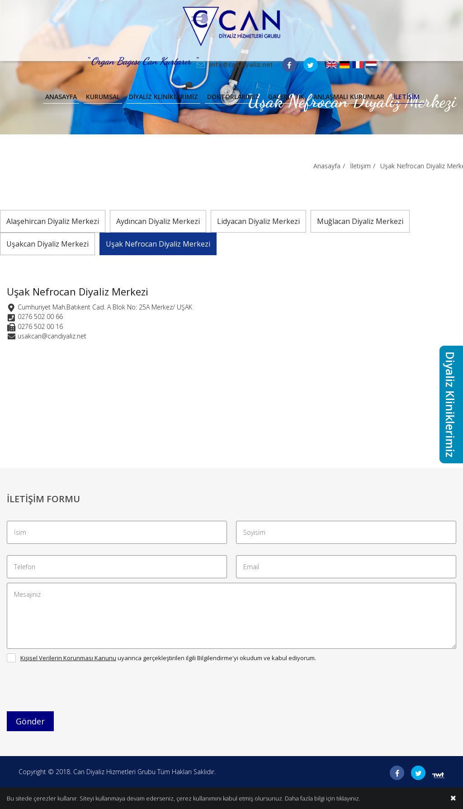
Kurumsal (103, 96)
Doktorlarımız (233, 96)
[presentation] (75, 689)
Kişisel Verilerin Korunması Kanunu (68, 658)
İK (301, 96)
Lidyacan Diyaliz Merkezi (258, 221)
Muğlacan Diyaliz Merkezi (360, 221)
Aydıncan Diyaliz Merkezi (158, 221)
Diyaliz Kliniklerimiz (163, 96)
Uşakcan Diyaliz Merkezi (47, 244)
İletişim (406, 96)
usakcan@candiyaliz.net (52, 336)
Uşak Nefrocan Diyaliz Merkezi (158, 244)
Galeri (278, 96)
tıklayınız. (348, 799)
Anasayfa (61, 96)
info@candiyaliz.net (241, 64)
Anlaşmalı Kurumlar (348, 96)
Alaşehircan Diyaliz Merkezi (52, 221)
